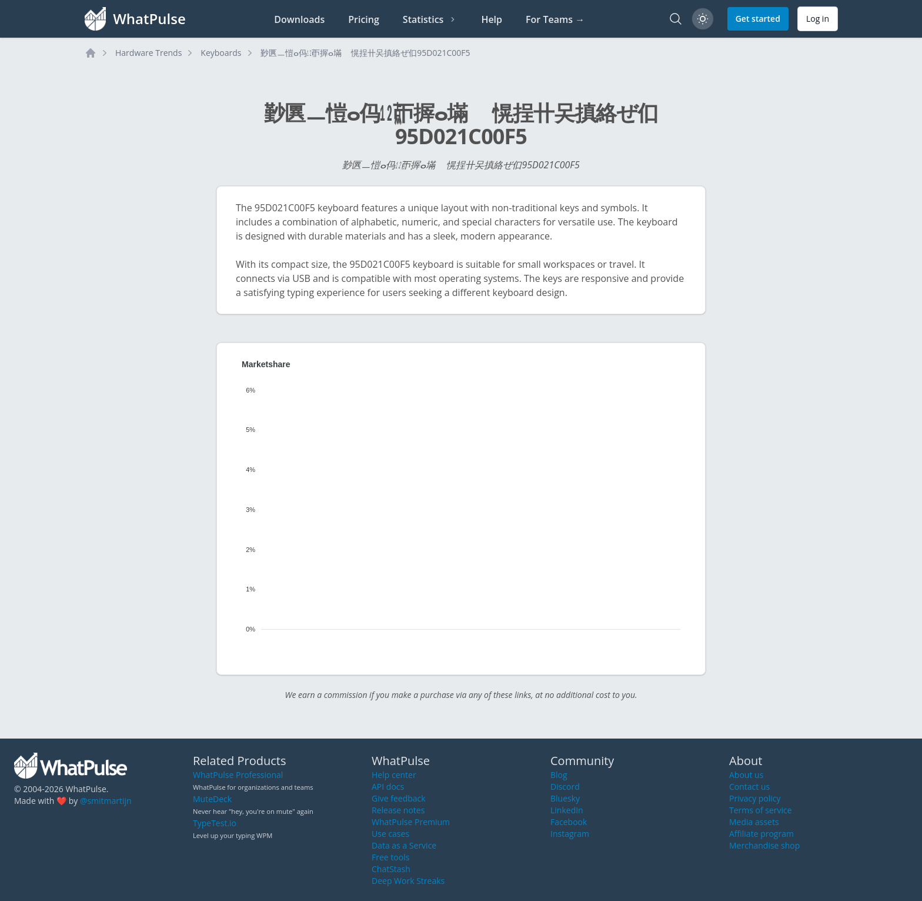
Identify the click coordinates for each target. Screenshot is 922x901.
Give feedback (399, 798)
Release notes (398, 810)
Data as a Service (404, 845)
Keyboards (221, 52)
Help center (394, 774)
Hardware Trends (148, 52)
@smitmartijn (106, 800)
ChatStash (391, 869)
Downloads (299, 19)
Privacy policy (755, 798)
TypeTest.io (214, 823)
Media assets (754, 821)
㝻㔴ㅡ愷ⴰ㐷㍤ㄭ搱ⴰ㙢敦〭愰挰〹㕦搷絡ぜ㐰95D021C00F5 (365, 52)
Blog (558, 774)
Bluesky (565, 798)
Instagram (569, 833)
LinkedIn (566, 810)
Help (491, 19)
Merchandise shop (764, 845)
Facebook (568, 821)
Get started (758, 18)
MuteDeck (212, 798)
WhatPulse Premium (411, 821)
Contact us (749, 786)
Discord (565, 786)
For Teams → (555, 19)
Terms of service (760, 810)
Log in (817, 18)
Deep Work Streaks (408, 880)
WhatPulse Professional (238, 774)
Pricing (363, 19)
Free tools (390, 857)
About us (746, 774)
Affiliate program (761, 833)
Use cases (390, 833)
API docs (388, 786)
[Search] (676, 19)
